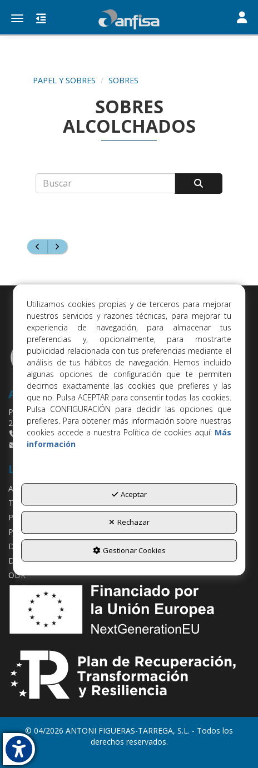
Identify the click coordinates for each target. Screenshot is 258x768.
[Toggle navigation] (241, 18)
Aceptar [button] (129, 494)
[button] (129, 19)
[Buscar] (198, 183)
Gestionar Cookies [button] (129, 550)
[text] (105, 183)
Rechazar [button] (129, 523)
